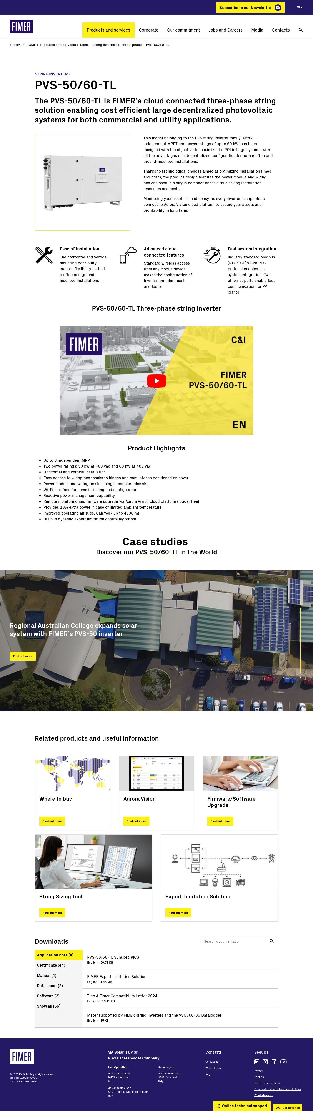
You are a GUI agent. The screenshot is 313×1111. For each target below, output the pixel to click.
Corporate (148, 30)
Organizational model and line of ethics (277, 1089)
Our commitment (183, 30)
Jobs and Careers (226, 30)
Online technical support (245, 1105)
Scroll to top (291, 1108)
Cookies (259, 1077)
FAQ (208, 1074)
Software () (48, 995)
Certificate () (51, 965)
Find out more (22, 656)
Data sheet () (50, 985)
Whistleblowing (263, 1095)
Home (31, 44)
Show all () (48, 1006)
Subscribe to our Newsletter (245, 7)
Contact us (211, 1061)
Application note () (55, 955)
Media (257, 30)
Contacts (281, 30)
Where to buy (213, 1068)
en (298, 7)
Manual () (46, 975)
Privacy (258, 1071)
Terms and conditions (267, 1083)
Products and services (108, 30)
